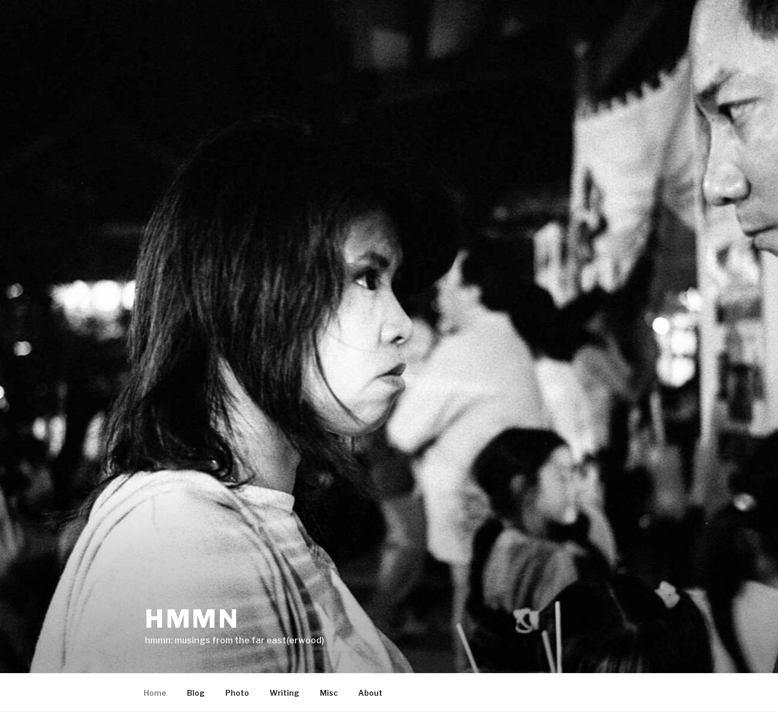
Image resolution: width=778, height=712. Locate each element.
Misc (329, 692)
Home (155, 692)
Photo (237, 692)
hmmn (192, 619)
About (370, 692)
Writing (284, 692)
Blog (196, 692)
